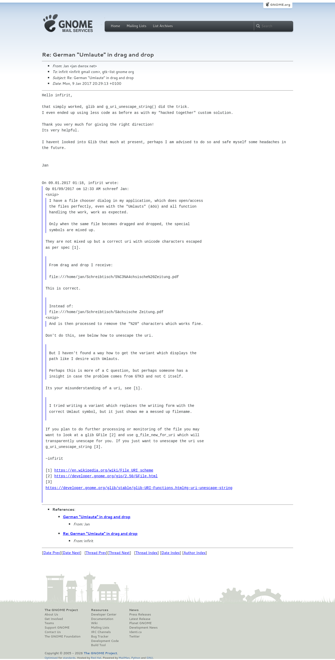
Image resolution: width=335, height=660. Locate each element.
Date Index (170, 552)
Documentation (102, 619)
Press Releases (140, 614)
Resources (99, 610)
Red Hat (96, 657)
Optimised (51, 657)
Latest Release (139, 619)
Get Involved (53, 619)
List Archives (163, 26)
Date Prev (51, 552)
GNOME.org (280, 4)
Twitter (134, 636)
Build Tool (98, 645)
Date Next (71, 552)
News (133, 610)
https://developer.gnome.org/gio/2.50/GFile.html (106, 476)
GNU (150, 657)
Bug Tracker (100, 636)
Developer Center (103, 614)
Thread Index (147, 552)
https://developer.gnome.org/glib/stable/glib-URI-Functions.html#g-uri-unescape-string (139, 487)
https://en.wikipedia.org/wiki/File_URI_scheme (103, 470)
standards (69, 657)
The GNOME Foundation (62, 636)
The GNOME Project (61, 610)
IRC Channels (101, 632)
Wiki (94, 623)
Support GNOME (57, 627)
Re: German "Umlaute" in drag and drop (100, 533)
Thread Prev (96, 552)
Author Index (194, 552)
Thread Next (119, 552)
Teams (49, 623)
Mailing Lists (136, 26)
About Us (51, 614)
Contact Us (52, 632)
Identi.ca (135, 632)
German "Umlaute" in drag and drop (96, 516)
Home (115, 26)
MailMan (124, 657)
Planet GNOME (140, 623)
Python (135, 657)
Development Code (105, 641)
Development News (143, 627)
